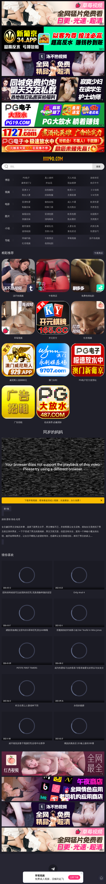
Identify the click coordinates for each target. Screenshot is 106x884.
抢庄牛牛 (94, 182)
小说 (7, 228)
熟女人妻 (26, 194)
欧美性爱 (94, 201)
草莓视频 (72, 238)
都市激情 (26, 226)
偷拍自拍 (49, 201)
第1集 (6, 508)
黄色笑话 (72, 231)
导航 (7, 240)
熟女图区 (72, 219)
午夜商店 (49, 238)
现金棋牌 (72, 182)
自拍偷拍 (49, 189)
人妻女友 (72, 226)
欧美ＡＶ (72, 189)
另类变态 (94, 207)
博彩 (7, 180)
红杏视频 (26, 243)
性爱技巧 (94, 231)
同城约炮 (26, 238)
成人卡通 (72, 201)
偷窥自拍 (26, 213)
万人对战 (72, 177)
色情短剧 (49, 243)
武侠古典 (94, 226)
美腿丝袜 (26, 219)
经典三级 (49, 207)
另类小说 (49, 231)
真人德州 (49, 177)
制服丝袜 (26, 207)
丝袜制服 (49, 194)
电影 (7, 204)
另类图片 (94, 219)
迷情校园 (26, 231)
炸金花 (49, 182)
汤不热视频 (94, 238)
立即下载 (74, 877)
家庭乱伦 (49, 226)
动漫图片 (94, 213)
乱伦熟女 (72, 207)
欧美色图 (72, 213)
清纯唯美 (49, 219)
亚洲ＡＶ (26, 189)
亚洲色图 (49, 213)
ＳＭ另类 (94, 194)
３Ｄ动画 (94, 189)
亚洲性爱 (26, 201)
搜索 (98, 166)
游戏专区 (94, 177)
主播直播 (72, 194)
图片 (7, 216)
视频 (7, 192)
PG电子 (26, 177)
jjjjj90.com (53, 159)
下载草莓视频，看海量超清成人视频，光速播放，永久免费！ (63, 500)
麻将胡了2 (26, 182)
